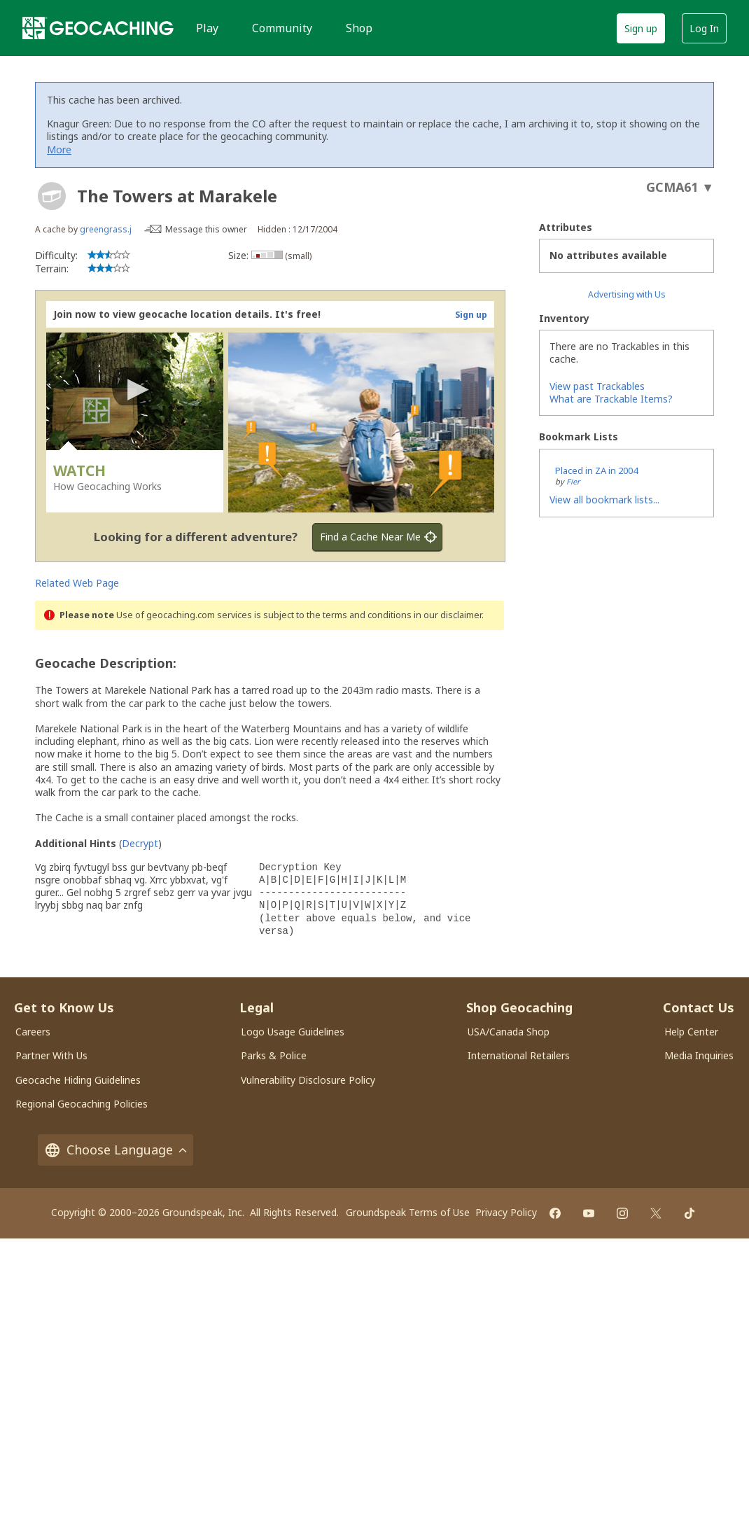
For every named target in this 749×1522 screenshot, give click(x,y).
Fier (573, 481)
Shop (359, 28)
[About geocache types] (52, 196)
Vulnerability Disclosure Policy (308, 1080)
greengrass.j (106, 229)
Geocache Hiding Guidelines (78, 1080)
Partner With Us (51, 1055)
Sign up (640, 28)
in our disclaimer (448, 615)
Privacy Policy (506, 1212)
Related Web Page (77, 582)
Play (207, 28)
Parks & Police (274, 1055)
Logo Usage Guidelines (292, 1031)
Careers (32, 1031)
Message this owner (206, 229)
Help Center (691, 1031)
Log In (704, 28)
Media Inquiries (699, 1055)
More (59, 149)
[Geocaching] (98, 28)
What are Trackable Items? (611, 398)
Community (282, 28)
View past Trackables (597, 386)
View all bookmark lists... (604, 499)
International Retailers (519, 1055)
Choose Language (115, 1150)
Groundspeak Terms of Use (408, 1212)
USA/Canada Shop (509, 1031)
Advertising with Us (627, 294)
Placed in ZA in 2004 (596, 470)
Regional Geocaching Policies (81, 1103)
